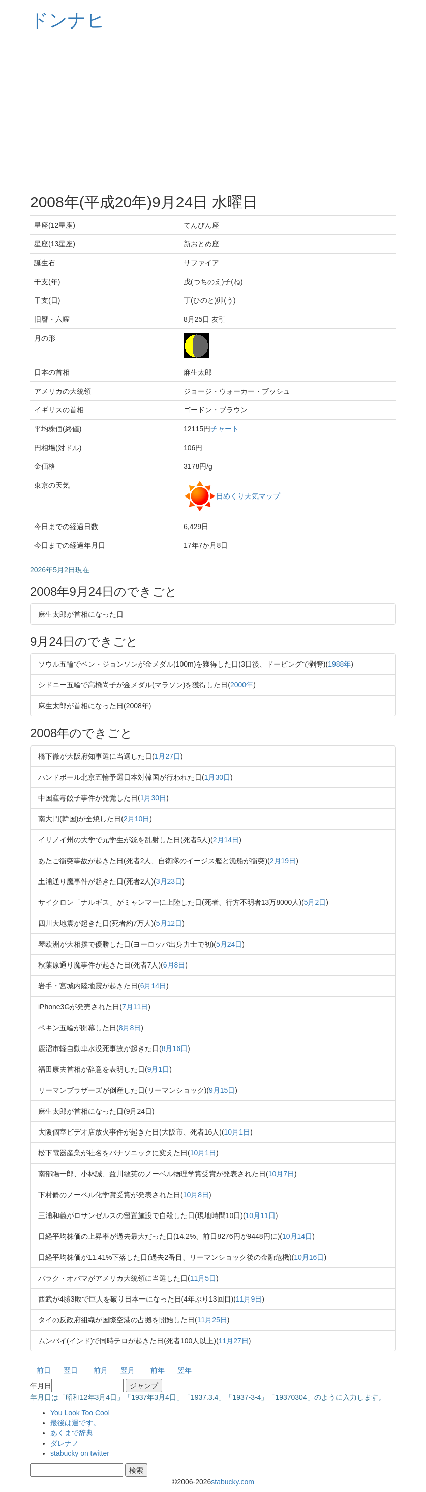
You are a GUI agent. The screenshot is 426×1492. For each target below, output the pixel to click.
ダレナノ (64, 1443)
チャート (224, 429)
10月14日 (297, 1236)
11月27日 (234, 1341)
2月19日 (283, 860)
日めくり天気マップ (248, 495)
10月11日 (261, 1215)
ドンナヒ (67, 20)
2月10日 (136, 819)
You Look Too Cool (80, 1412)
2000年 (241, 685)
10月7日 (281, 1174)
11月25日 (212, 1320)
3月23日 (169, 881)
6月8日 (174, 965)
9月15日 (222, 1090)
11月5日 (203, 1278)
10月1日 (237, 1132)
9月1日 (158, 1069)
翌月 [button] (127, 1370)
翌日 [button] (71, 1370)
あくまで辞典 (71, 1433)
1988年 (339, 664)
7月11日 (135, 1007)
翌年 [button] (184, 1370)
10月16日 (309, 1257)
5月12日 (169, 923)
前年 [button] (157, 1370)
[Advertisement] (213, 112)
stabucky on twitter (79, 1453)
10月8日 (196, 1195)
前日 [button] (44, 1370)
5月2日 (315, 902)
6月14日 (153, 986)
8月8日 (130, 1028)
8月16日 (175, 1048)
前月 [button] (101, 1370)
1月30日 (217, 777)
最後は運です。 (75, 1423)
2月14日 (226, 840)
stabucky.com (232, 1482)
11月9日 (249, 1299)
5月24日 (229, 944)
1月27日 (167, 756)
